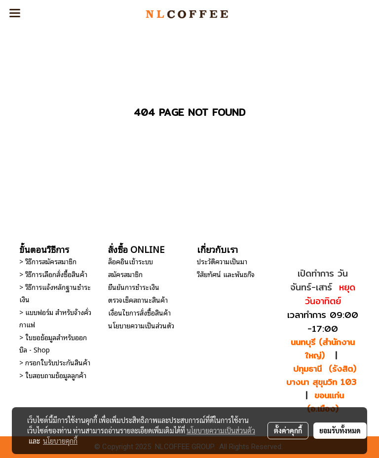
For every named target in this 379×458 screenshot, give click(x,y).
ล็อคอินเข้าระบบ (130, 261)
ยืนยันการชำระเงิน (133, 286)
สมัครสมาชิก (125, 274)
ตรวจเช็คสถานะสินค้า (138, 299)
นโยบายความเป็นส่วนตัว (141, 325)
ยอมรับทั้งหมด (340, 430)
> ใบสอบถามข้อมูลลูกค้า (52, 375)
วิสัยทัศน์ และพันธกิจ (226, 274)
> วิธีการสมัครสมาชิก (47, 261)
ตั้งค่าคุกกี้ (288, 430)
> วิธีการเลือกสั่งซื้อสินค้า (53, 274)
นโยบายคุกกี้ (60, 440)
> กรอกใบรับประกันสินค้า (54, 362)
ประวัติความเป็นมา (222, 261)
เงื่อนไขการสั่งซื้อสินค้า (139, 312)
